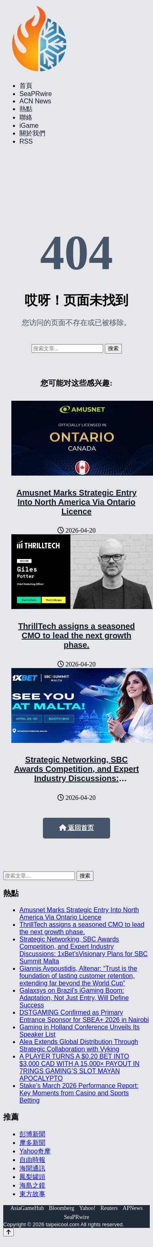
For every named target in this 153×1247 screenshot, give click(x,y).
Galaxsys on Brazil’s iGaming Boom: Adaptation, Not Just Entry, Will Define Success (74, 998)
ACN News (35, 101)
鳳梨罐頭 (32, 1176)
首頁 (25, 85)
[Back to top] (8, 1232)
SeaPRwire (35, 93)
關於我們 (32, 133)
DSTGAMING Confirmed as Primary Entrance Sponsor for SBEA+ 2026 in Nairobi (84, 1016)
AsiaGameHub (27, 1208)
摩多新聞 (32, 1142)
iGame (28, 125)
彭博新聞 (32, 1134)
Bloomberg (61, 1208)
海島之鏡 (32, 1185)
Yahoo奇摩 (35, 1151)
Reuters (109, 1208)
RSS (26, 141)
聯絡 (25, 117)
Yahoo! (87, 1208)
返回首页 (76, 827)
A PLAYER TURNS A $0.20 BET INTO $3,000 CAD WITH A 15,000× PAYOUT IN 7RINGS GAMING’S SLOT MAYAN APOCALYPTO (79, 1067)
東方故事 (32, 1193)
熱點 (25, 108)
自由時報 (32, 1159)
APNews (133, 1208)
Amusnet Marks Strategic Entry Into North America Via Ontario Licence (77, 502)
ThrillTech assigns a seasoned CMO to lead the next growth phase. (76, 635)
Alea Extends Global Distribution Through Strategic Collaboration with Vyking (78, 1045)
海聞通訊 (32, 1168)
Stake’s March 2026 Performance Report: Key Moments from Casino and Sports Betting (78, 1093)
